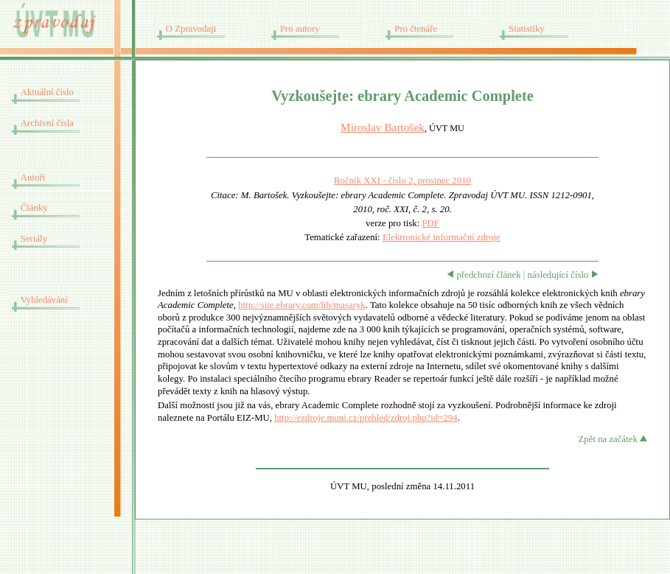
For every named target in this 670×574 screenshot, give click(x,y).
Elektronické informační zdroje (441, 237)
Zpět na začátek (613, 439)
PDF (430, 223)
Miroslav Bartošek (383, 127)
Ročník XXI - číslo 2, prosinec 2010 (402, 180)
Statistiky (526, 29)
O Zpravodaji (191, 29)
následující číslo (563, 275)
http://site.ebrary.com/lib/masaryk (302, 305)
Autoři (33, 177)
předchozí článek (483, 275)
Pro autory (300, 29)
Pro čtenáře (415, 29)
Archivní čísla (47, 123)
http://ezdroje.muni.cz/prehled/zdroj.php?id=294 (366, 418)
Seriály (34, 239)
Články (34, 208)
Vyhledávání (44, 300)
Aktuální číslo (47, 92)
